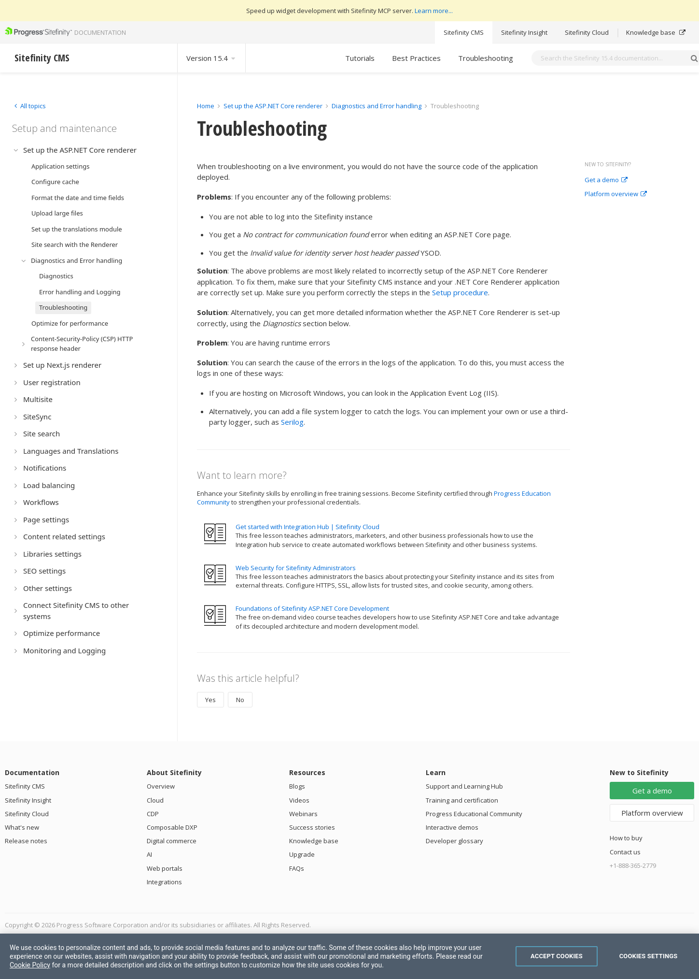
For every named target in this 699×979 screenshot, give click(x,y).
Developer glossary (454, 840)
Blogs (297, 786)
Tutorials (360, 58)
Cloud (155, 800)
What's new (22, 827)
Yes (210, 699)
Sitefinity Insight (524, 32)
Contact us (625, 852)
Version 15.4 (211, 58)
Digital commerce (171, 840)
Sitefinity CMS (464, 32)
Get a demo (606, 180)
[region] (349, 956)
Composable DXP (172, 827)
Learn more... (434, 10)
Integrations (164, 882)
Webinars (303, 813)
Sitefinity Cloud (587, 32)
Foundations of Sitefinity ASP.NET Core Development (312, 608)
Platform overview (616, 194)
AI (149, 854)
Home (205, 105)
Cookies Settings (648, 956)
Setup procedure (460, 292)
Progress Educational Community (474, 813)
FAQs (296, 868)
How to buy (626, 838)
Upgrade (302, 854)
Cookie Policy (30, 965)
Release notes (26, 840)
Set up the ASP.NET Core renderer (273, 105)
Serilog (292, 422)
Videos (299, 800)
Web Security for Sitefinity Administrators (296, 567)
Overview (161, 786)
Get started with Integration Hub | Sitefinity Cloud (307, 526)
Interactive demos (452, 827)
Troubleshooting (485, 58)
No (240, 699)
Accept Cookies (557, 956)
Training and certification (462, 800)
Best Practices (416, 58)
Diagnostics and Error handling (376, 105)
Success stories (312, 827)
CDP (153, 813)
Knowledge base (655, 32)
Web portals (164, 868)
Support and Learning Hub (464, 786)
